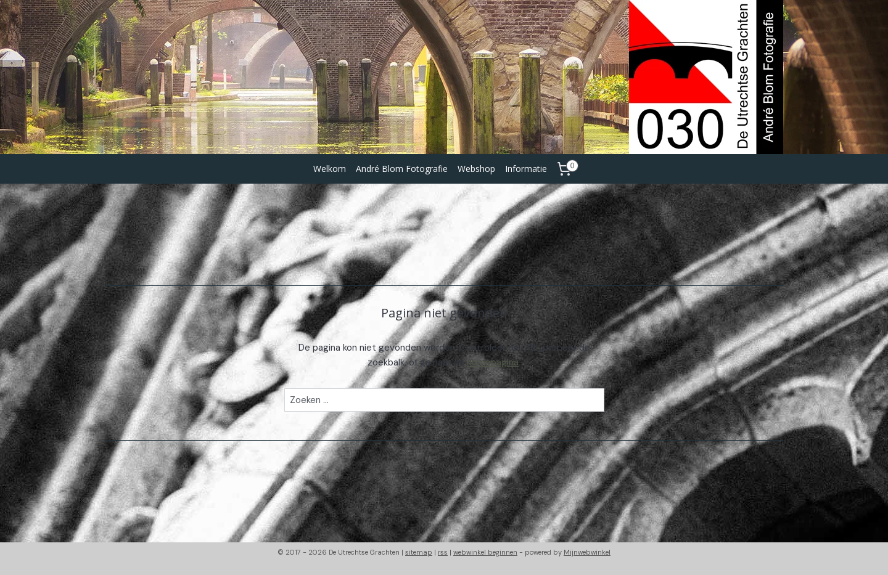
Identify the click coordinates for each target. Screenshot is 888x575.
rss (443, 552)
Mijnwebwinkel (587, 552)
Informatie (526, 168)
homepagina (493, 362)
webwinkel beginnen (485, 552)
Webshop (476, 168)
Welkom (329, 168)
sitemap (418, 552)
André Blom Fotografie (402, 168)
